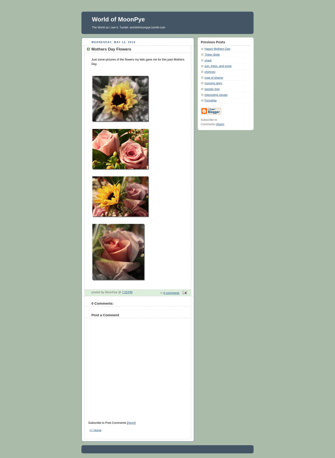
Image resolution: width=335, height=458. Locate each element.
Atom (131, 422)
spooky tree (212, 89)
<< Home (95, 430)
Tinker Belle (212, 54)
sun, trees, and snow (217, 66)
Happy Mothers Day (217, 49)
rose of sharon (213, 77)
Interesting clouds (216, 95)
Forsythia (210, 100)
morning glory (213, 83)
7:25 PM (127, 292)
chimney (209, 72)
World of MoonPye (118, 19)
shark (208, 60)
